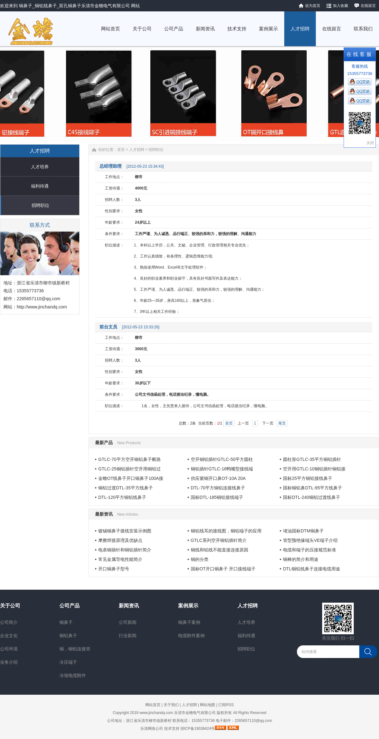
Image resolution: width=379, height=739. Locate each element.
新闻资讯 (129, 605)
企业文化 (9, 635)
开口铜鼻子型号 (113, 568)
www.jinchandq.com (156, 713)
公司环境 (9, 648)
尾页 (282, 423)
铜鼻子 (66, 622)
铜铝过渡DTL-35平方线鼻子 (125, 487)
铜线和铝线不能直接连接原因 (219, 549)
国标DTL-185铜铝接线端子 (217, 497)
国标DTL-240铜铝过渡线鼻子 (311, 497)
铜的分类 (199, 559)
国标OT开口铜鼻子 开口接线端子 (223, 568)
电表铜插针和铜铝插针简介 (124, 549)
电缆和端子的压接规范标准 (309, 549)
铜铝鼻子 (68, 635)
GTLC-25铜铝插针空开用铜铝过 (129, 468)
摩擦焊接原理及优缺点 (120, 540)
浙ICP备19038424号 (197, 728)
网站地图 (207, 705)
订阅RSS (226, 705)
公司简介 (9, 622)
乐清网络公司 (151, 728)
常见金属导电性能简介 (120, 559)
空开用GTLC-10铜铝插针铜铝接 (314, 468)
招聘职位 (40, 205)
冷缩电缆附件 (72, 675)
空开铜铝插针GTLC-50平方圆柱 (222, 459)
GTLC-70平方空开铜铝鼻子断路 (129, 459)
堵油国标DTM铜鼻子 (303, 530)
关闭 (370, 143)
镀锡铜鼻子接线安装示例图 (124, 530)
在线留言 (368, 5)
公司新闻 (127, 622)
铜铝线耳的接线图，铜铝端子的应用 (226, 530)
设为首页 (312, 5)
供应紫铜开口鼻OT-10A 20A (218, 478)
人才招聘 (136, 149)
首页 (121, 149)
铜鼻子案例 (189, 622)
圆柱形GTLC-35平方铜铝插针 (312, 459)
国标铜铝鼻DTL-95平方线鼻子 (312, 487)
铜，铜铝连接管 (74, 648)
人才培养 (40, 166)
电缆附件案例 (191, 635)
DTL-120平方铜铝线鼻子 (122, 497)
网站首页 (152, 705)
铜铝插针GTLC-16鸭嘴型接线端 (222, 468)
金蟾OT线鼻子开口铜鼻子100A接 (130, 478)
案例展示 (188, 605)
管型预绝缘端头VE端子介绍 (310, 540)
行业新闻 (127, 635)
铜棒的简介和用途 (300, 559)
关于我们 (171, 705)
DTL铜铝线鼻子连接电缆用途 (311, 568)
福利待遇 (40, 186)
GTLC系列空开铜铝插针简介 (219, 540)
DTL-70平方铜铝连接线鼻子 (218, 487)
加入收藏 (340, 5)
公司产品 (69, 605)
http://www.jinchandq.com (42, 306)
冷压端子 (68, 662)
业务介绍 (9, 662)
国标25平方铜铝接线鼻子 (307, 478)
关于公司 (10, 605)
